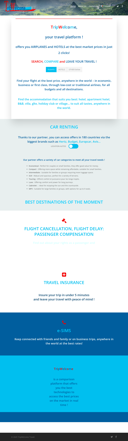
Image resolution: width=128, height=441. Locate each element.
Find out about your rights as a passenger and (64, 243)
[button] (51, 69)
